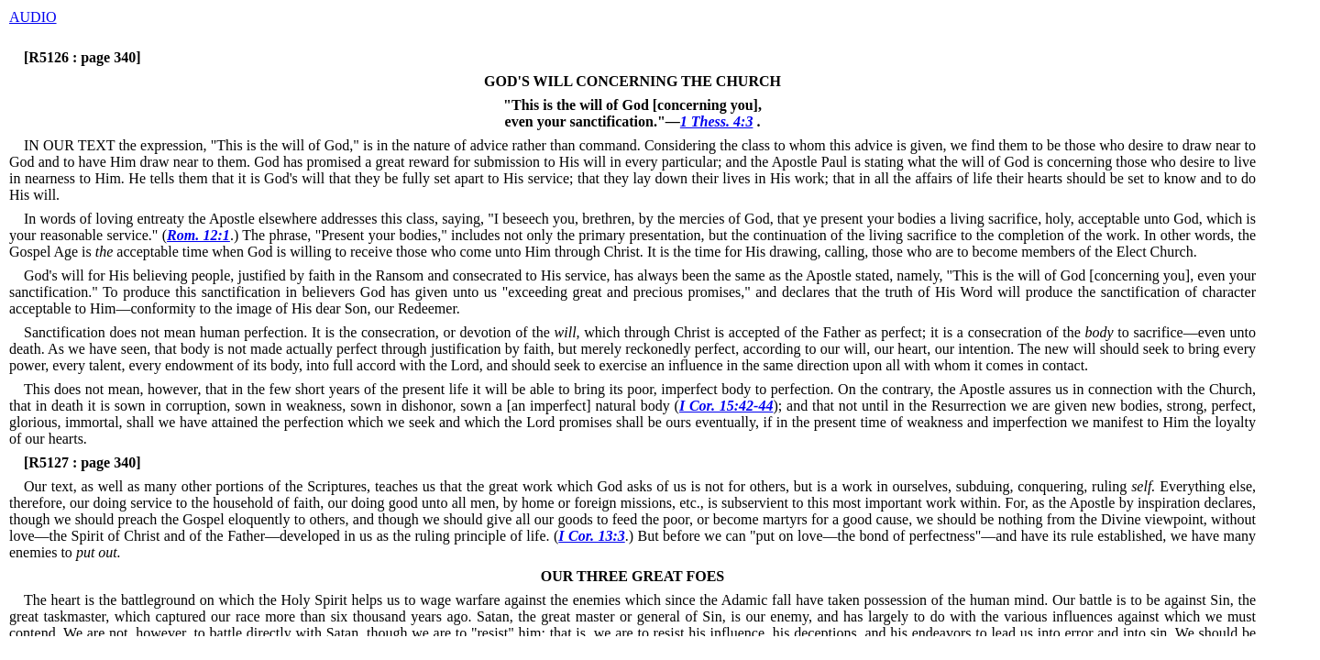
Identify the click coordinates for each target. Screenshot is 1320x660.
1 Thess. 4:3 (717, 121)
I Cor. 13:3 (591, 536)
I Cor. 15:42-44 (726, 405)
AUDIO (33, 17)
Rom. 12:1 (198, 235)
